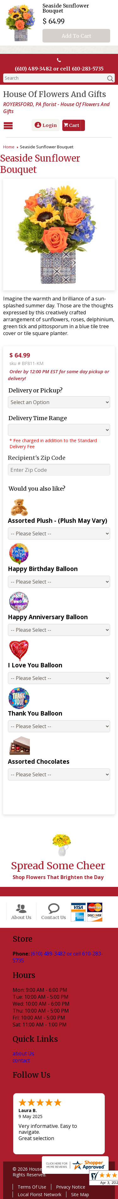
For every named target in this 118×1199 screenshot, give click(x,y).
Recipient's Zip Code (36, 457)
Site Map (80, 1194)
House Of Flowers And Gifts (54, 94)
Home (8, 147)
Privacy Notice (70, 1187)
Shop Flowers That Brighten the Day (58, 877)
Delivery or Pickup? (35, 390)
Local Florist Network (39, 1194)
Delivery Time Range (37, 418)
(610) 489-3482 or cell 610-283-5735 (59, 69)
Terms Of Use (32, 1187)
